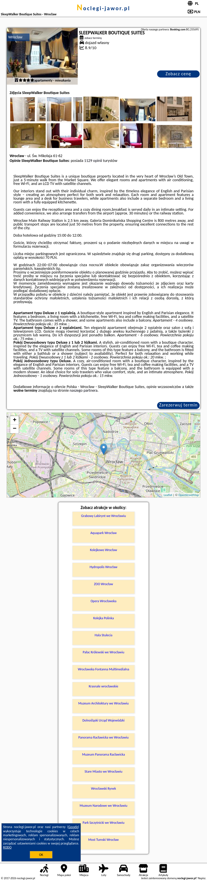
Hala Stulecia (104, 635)
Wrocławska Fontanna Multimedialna (103, 669)
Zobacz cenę (178, 73)
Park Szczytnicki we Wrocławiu (103, 823)
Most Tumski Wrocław (103, 840)
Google (73, 827)
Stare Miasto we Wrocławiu (103, 771)
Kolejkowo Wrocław (103, 550)
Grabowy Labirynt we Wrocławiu (103, 516)
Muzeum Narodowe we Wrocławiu (103, 806)
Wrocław (15, 37)
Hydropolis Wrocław (103, 567)
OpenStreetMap (188, 495)
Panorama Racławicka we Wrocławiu (103, 737)
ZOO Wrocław (103, 584)
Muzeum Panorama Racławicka (103, 754)
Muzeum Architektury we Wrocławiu (103, 703)
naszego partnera (84, 390)
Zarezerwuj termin (178, 405)
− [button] (14, 429)
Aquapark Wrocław (103, 533)
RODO (7, 847)
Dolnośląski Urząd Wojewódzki (104, 720)
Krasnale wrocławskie (103, 686)
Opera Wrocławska (103, 601)
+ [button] (14, 420)
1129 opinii (93, 160)
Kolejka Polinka (103, 618)
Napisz (202, 878)
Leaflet (168, 495)
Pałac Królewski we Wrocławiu (103, 652)
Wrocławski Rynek (103, 789)
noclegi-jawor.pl (103, 8)
